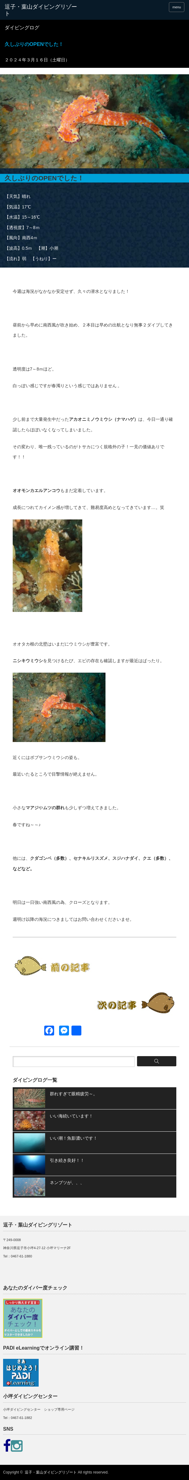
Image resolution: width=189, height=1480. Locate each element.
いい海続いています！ (71, 1115)
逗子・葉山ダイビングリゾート (51, 1472)
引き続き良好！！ (67, 1160)
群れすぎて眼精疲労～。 (73, 1093)
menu (176, 7)
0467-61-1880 (21, 1256)
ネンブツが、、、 (67, 1182)
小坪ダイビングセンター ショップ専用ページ (39, 1409)
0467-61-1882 (21, 1418)
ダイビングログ (22, 27)
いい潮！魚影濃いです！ (73, 1138)
